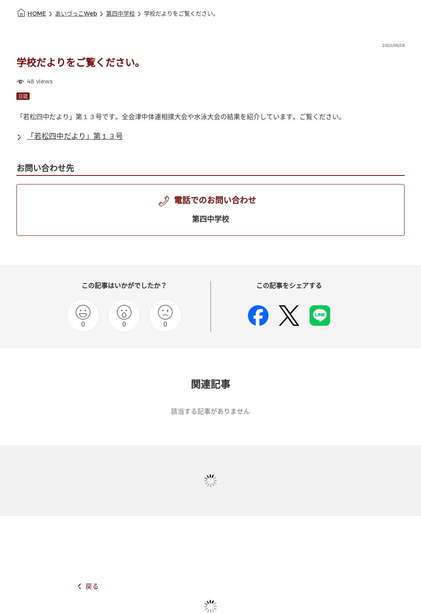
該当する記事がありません (210, 411)
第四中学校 (120, 14)
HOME (37, 14)
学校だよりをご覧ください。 (181, 14)
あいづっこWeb (76, 14)
